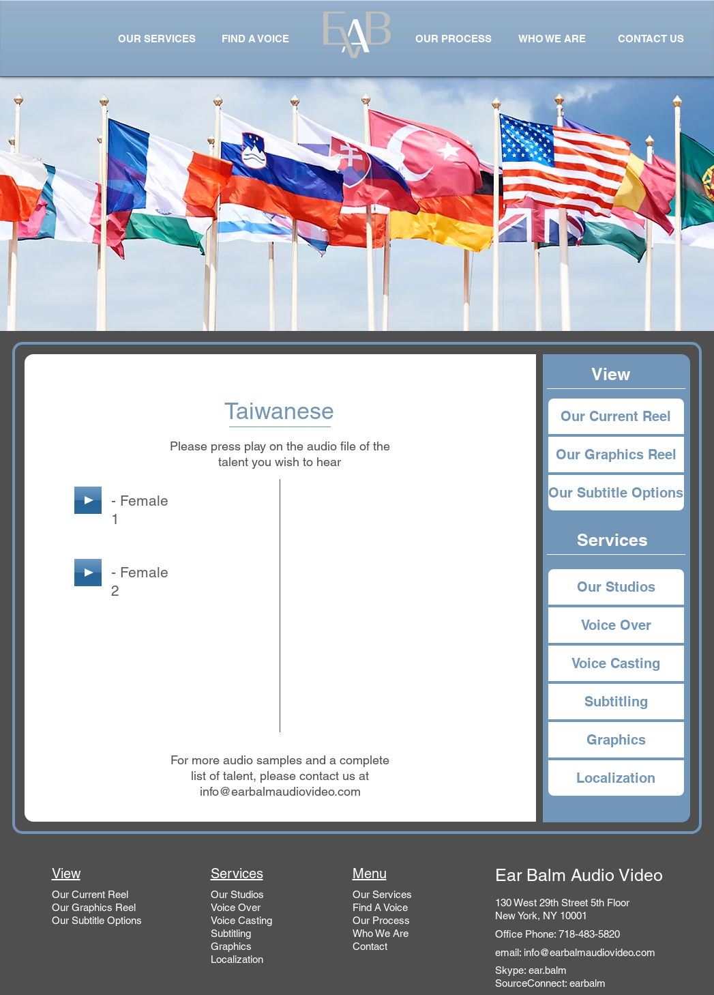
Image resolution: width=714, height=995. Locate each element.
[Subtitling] (616, 701)
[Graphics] (616, 740)
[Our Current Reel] (616, 416)
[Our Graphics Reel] (616, 454)
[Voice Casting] (616, 663)
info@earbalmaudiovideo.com (280, 791)
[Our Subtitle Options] (616, 493)
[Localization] (616, 778)
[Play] (88, 500)
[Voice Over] (616, 625)
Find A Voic (377, 907)
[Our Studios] (616, 587)
